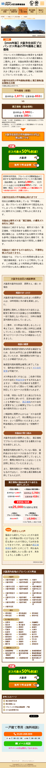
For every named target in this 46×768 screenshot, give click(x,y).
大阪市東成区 (10, 589)
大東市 (34, 629)
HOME (3, 16)
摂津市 (21, 627)
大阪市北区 (9, 607)
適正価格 (26, 402)
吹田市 (21, 639)
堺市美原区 (23, 613)
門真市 (7, 629)
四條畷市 (35, 622)
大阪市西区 (9, 582)
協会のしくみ (41, 11)
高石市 (7, 625)
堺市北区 (8, 616)
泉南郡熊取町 (36, 651)
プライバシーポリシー (28, 761)
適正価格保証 (32, 11)
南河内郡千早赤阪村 (10, 654)
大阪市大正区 (10, 586)
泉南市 (34, 627)
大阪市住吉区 (23, 593)
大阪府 (25, 16)
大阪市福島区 (23, 589)
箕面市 (21, 632)
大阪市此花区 (36, 600)
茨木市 (34, 641)
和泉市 (21, 629)
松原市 (7, 632)
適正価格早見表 (11, 701)
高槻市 (7, 641)
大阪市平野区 (23, 580)
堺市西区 (8, 613)
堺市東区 (35, 613)
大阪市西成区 (23, 582)
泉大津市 (35, 637)
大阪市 (34, 580)
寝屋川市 (8, 634)
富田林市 (8, 637)
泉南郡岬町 (9, 651)
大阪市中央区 (23, 586)
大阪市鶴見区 (36, 586)
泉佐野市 (8, 639)
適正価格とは (10, 704)
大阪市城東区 (23, 600)
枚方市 (34, 634)
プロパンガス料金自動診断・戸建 (18, 707)
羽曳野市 (8, 627)
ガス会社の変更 (5, 11)
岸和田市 (35, 644)
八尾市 (21, 637)
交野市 (7, 622)
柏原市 (34, 632)
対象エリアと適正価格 (23, 11)
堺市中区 (35, 616)
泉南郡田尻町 (36, 655)
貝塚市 (21, 641)
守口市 (34, 639)
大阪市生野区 (10, 602)
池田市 (21, 644)
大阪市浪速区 (10, 580)
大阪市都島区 (36, 597)
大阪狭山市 (36, 625)
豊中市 (7, 644)
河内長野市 (23, 634)
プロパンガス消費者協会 (26, 764)
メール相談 (23, 743)
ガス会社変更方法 (12, 710)
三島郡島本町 (23, 658)
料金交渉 (20, 380)
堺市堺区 (22, 616)
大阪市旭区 (23, 602)
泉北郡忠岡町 (23, 651)
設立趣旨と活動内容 (14, 11)
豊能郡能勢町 (10, 658)
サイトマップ (15, 761)
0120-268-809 (23, 734)
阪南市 (21, 622)
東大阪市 (22, 625)
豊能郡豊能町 (36, 653)
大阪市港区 (23, 597)
